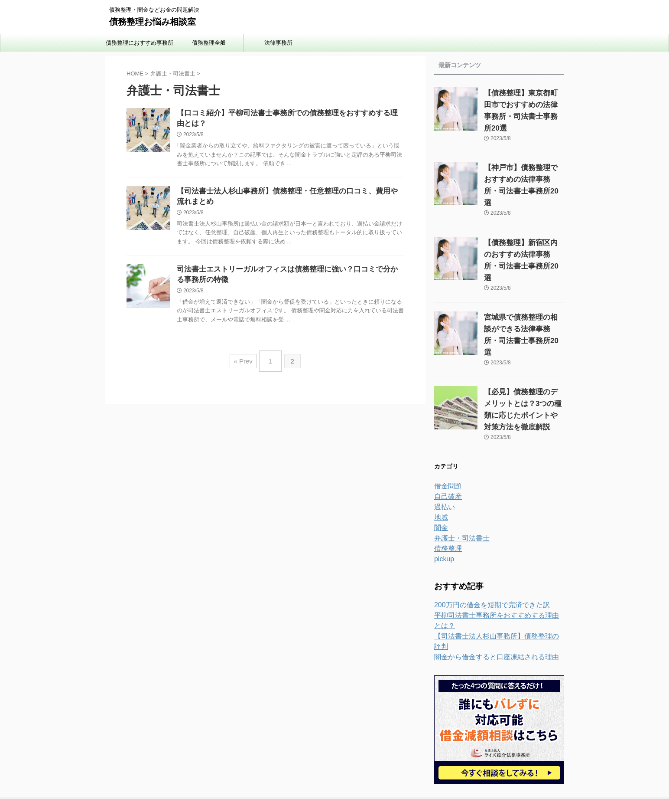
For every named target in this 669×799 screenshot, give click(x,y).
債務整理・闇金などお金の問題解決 (334, 759)
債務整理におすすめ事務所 (139, 42)
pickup (442, 512)
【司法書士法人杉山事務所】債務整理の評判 (494, 579)
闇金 (440, 481)
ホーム (263, 742)
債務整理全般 (209, 42)
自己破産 (446, 449)
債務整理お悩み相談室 (152, 21)
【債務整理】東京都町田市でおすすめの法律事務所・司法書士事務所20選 (522, 104)
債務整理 (446, 501)
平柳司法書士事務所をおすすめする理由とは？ (498, 568)
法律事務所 (278, 42)
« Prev (245, 372)
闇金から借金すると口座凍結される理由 (488, 589)
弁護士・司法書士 (458, 491)
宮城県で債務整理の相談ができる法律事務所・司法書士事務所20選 (522, 293)
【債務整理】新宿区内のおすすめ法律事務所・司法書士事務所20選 (522, 231)
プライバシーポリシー (308, 742)
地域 (440, 470)
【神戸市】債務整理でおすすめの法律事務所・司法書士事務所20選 (522, 167)
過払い (443, 460)
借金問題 (446, 439)
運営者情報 (400, 742)
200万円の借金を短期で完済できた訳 (484, 558)
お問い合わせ (361, 742)
